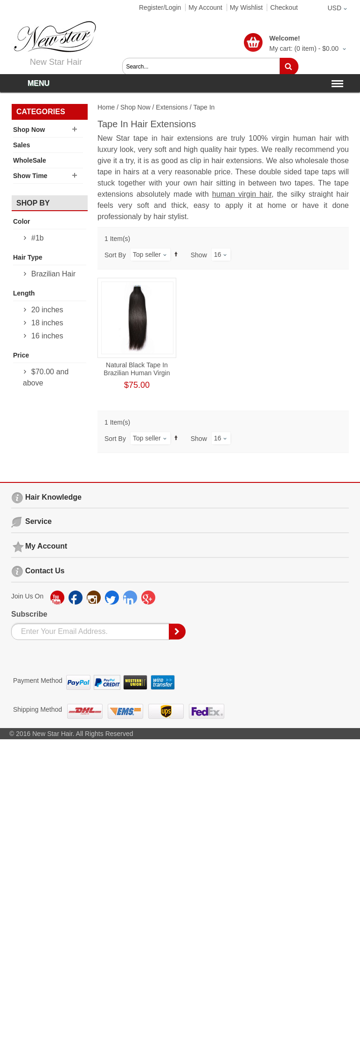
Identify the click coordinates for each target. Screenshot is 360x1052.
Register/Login (160, 7)
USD (334, 8)
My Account (205, 7)
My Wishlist (246, 7)
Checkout (284, 7)
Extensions (171, 107)
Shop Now (135, 107)
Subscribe (29, 614)
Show (199, 255)
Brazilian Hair (53, 274)
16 (218, 254)
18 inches (47, 323)
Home (106, 107)
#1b (37, 238)
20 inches (47, 310)
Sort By (115, 255)
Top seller (147, 254)
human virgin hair (241, 194)
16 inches (47, 336)
